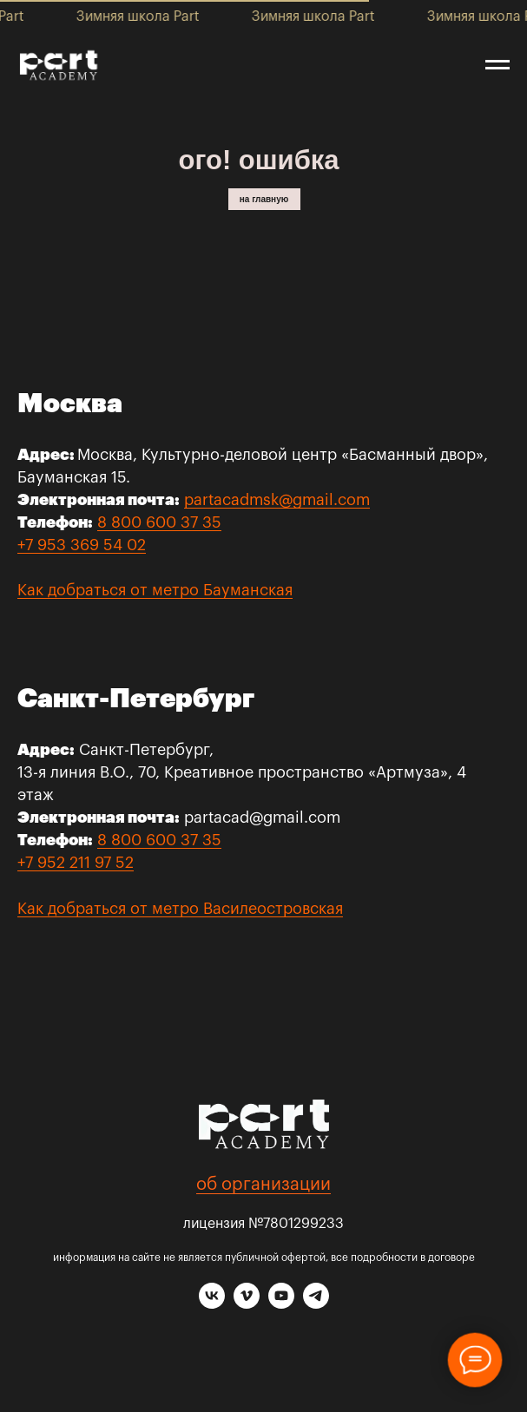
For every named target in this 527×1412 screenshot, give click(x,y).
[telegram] (316, 1304)
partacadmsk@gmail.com (277, 500)
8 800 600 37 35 (159, 522)
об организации (263, 1184)
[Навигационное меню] (497, 65)
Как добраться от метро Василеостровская (180, 908)
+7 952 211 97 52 (75, 862)
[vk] (212, 1304)
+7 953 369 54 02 (81, 545)
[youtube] (281, 1304)
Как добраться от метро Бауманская (155, 590)
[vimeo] (247, 1304)
